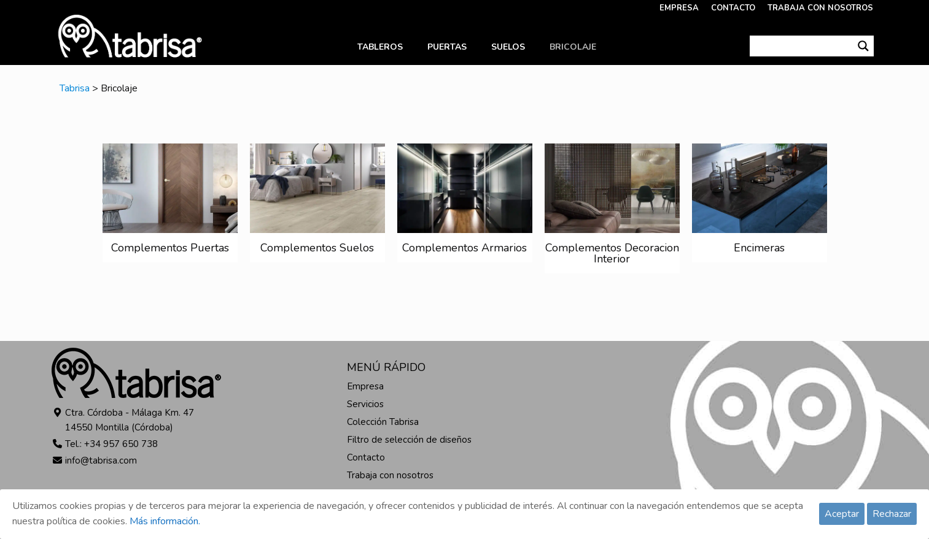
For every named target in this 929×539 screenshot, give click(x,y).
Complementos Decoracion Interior (612, 253)
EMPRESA (679, 7)
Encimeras (759, 247)
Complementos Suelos (317, 247)
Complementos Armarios (464, 247)
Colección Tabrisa (383, 422)
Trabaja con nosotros (390, 475)
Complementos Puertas (170, 247)
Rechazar (892, 514)
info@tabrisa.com (101, 460)
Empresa (365, 386)
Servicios (365, 404)
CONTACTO (733, 7)
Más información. (165, 521)
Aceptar (842, 514)
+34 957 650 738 (121, 444)
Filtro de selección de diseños (409, 440)
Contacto (366, 457)
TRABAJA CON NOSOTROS (820, 7)
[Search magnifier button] (863, 46)
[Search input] (801, 46)
